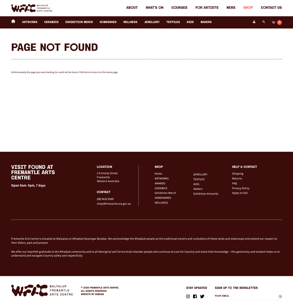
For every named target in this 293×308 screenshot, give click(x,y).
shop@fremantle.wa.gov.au (114, 203)
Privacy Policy (240, 188)
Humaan (99, 294)
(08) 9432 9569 (105, 199)
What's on (154, 8)
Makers (206, 22)
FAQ (234, 183)
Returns (237, 178)
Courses (179, 8)
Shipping (237, 173)
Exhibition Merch (79, 22)
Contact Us (271, 8)
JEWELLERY (152, 22)
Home (158, 173)
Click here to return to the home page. (98, 72)
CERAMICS (51, 22)
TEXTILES (173, 22)
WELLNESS (130, 22)
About (132, 8)
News (231, 8)
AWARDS (160, 183)
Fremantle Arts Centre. (104, 288)
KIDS (190, 22)
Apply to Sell (240, 192)
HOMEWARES (108, 22)
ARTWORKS (29, 22)
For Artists (207, 8)
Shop (248, 8)
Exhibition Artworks (206, 193)
